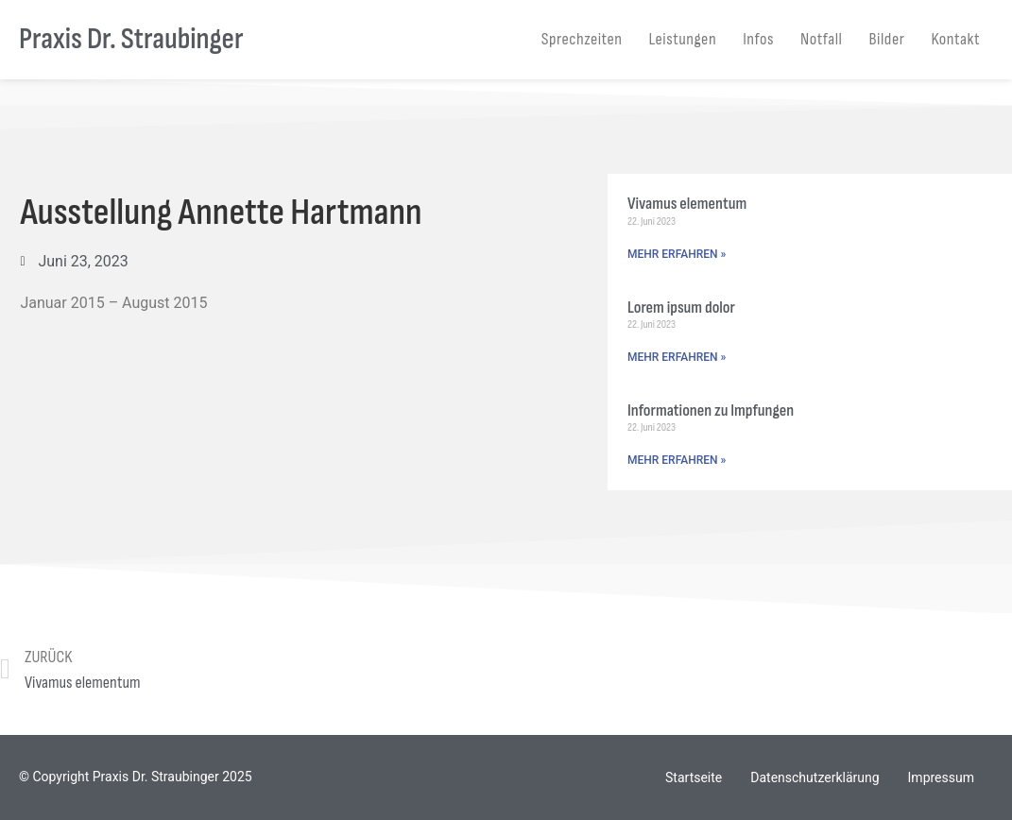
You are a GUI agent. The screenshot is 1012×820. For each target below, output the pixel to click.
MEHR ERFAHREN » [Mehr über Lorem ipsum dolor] (676, 357)
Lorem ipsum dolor (681, 307)
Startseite (693, 777)
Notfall (821, 39)
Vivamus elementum (686, 204)
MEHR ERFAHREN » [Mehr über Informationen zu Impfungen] (676, 460)
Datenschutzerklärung (814, 777)
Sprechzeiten (582, 39)
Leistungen (682, 39)
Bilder (887, 39)
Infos (758, 39)
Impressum (941, 777)
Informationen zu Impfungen (710, 410)
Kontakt (955, 39)
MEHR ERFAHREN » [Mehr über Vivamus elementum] (676, 254)
